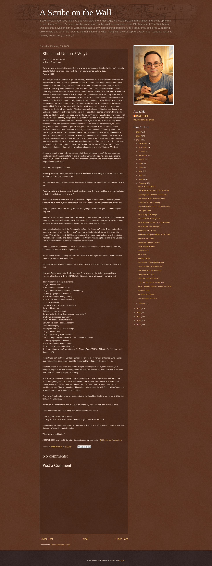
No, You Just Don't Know (148, 278)
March (141, 179)
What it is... (142, 254)
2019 (138, 324)
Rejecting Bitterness (146, 246)
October (142, 151)
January (142, 303)
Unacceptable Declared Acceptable (152, 194)
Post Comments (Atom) (60, 545)
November (143, 147)
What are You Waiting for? (149, 218)
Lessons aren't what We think (150, 266)
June (141, 167)
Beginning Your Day (146, 274)
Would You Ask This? (147, 186)
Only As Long (143, 290)
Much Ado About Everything (149, 270)
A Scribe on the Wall (75, 12)
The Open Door (144, 210)
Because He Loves (146, 238)
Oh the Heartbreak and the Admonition (154, 206)
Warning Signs (144, 258)
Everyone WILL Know (147, 230)
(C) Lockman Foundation (111, 440)
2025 (138, 136)
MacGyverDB (142, 116)
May (141, 171)
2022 (138, 312)
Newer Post (46, 539)
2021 (138, 316)
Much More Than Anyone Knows (151, 198)
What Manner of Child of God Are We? (154, 222)
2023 (138, 308)
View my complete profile (144, 120)
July (140, 163)
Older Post (121, 539)
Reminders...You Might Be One (151, 262)
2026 (138, 132)
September (143, 155)
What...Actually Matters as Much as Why (155, 286)
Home (84, 539)
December (143, 143)
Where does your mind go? (149, 226)
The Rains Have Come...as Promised (153, 190)
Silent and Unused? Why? (149, 242)
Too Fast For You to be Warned (151, 282)
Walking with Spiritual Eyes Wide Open (154, 234)
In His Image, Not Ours (147, 298)
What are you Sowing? (147, 214)
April (141, 175)
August (142, 159)
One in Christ (143, 250)
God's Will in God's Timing (149, 202)
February (143, 183)
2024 (138, 140)
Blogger (121, 560)
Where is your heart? (146, 294)
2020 (138, 320)
